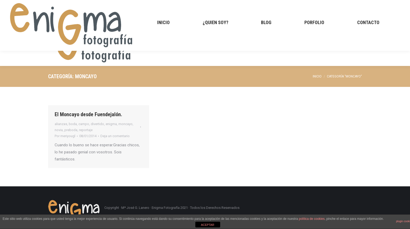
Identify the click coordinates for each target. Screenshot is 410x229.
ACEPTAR (207, 224)
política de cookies (312, 219)
